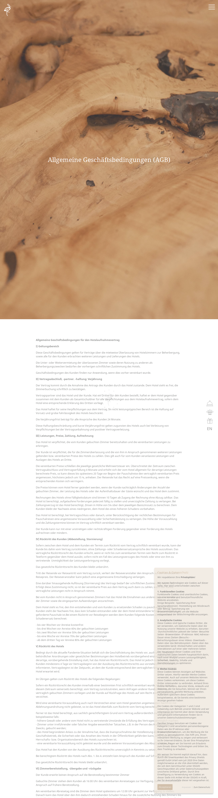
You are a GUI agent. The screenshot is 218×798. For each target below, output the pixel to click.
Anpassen (186, 787)
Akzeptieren (165, 787)
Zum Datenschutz (202, 787)
